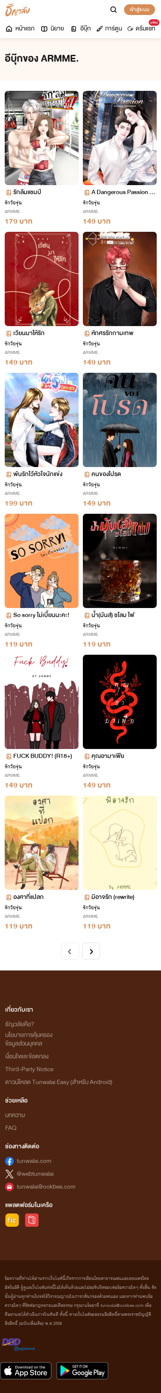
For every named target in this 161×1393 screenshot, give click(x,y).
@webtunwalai (35, 1173)
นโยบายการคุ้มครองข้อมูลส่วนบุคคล (28, 1039)
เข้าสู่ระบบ (139, 9)
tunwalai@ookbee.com (46, 1186)
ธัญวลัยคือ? (19, 1024)
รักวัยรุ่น (13, 202)
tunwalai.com (34, 1161)
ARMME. (13, 211)
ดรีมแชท (143, 26)
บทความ (15, 1115)
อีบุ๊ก (80, 28)
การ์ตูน (109, 28)
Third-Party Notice (29, 1069)
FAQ (10, 1128)
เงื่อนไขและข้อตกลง (27, 1056)
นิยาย (52, 28)
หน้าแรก (19, 28)
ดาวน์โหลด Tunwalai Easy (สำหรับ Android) (58, 1082)
